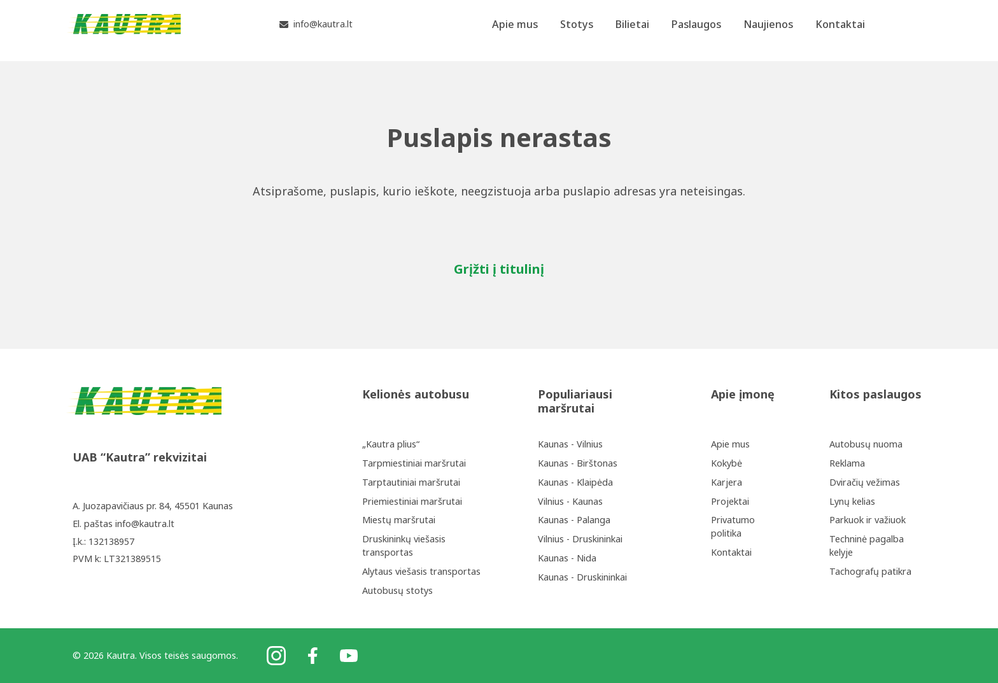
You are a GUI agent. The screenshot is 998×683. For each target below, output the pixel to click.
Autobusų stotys (397, 590)
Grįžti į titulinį (499, 269)
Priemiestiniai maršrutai (412, 501)
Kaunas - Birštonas (577, 463)
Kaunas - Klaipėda (575, 482)
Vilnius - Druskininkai (580, 539)
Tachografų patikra (870, 571)
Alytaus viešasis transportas (421, 571)
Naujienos (768, 30)
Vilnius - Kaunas (570, 501)
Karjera (726, 482)
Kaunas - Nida (567, 558)
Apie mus (515, 30)
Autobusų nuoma (866, 444)
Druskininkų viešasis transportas (404, 545)
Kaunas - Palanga (574, 520)
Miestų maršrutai (398, 520)
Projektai (730, 501)
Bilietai (632, 30)
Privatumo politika (733, 526)
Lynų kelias (852, 501)
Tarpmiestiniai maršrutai (414, 463)
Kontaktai (840, 30)
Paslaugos (696, 30)
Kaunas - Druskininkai (582, 577)
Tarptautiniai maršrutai (411, 482)
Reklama (847, 463)
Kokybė (726, 463)
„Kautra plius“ (390, 444)
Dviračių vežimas (864, 482)
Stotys (576, 30)
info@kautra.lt (144, 524)
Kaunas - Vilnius (570, 444)
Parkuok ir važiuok (867, 520)
